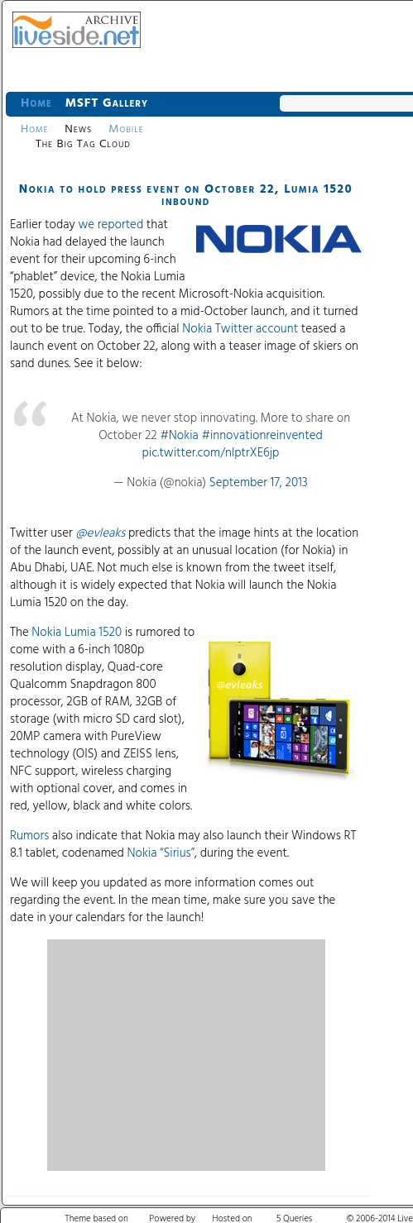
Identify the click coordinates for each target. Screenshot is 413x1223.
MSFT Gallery (106, 103)
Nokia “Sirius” (160, 853)
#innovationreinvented (261, 436)
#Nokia (179, 436)
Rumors (29, 836)
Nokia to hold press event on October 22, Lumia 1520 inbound (186, 195)
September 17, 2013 (258, 483)
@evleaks (100, 533)
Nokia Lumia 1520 (76, 633)
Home (36, 103)
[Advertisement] (186, 1055)
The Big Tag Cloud (83, 144)
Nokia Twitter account (240, 329)
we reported (110, 225)
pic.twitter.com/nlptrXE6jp (211, 453)
